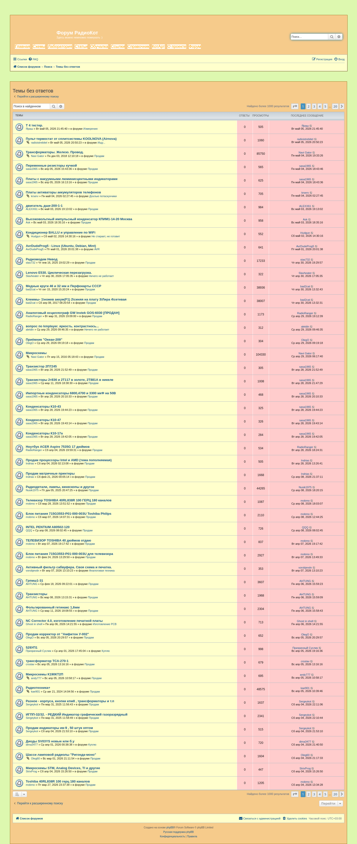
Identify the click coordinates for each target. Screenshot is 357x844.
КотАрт (158, 46)
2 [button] (308, 106)
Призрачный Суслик (38, 650)
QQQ (29, 530)
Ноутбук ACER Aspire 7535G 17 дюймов (57, 447)
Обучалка (99, 46)
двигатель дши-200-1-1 (44, 206)
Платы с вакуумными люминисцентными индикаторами (72, 179)
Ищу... (101, 142)
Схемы (39, 46)
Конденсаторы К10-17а (44, 433)
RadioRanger (34, 316)
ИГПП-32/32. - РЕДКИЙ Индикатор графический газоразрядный (76, 714)
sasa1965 (32, 168)
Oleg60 (35, 758)
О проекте (176, 46)
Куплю (106, 650)
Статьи (81, 46)
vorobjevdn (32, 570)
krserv (34, 196)
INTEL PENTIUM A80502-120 (48, 527)
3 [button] (314, 106)
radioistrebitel (39, 142)
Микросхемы (36, 353)
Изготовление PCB (105, 624)
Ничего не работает (101, 275)
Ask (28, 222)
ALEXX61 (32, 209)
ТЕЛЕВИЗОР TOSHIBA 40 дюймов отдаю (58, 540)
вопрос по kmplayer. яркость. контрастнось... (62, 326)
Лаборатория (60, 46)
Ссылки (118, 46)
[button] (294, 106)
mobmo (30, 503)
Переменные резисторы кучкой (51, 165)
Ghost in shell (34, 624)
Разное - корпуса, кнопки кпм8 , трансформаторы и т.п (70, 701)
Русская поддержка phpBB (178, 832)
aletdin (30, 329)
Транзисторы (36, 594)
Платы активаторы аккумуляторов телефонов (63, 192)
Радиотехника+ (38, 688)
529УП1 (31, 647)
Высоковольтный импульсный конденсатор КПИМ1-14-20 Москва (79, 219)
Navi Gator (37, 155)
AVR (97, 249)
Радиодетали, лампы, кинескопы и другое (60, 487)
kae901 (35, 691)
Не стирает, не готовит (105, 236)
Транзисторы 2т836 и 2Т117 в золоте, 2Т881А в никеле (69, 380)
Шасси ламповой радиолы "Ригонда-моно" (61, 754)
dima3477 (32, 744)
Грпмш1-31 (34, 580)
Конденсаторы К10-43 (43, 406)
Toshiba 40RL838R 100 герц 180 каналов (58, 781)
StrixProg (31, 771)
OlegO (30, 342)
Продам (99, 155)
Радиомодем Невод (42, 259)
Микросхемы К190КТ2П (44, 674)
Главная (22, 46)
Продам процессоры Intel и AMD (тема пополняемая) (69, 460)
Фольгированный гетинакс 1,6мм (53, 607)
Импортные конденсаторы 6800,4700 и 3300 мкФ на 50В (71, 393)
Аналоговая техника (102, 570)
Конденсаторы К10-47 (43, 420)
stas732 (30, 262)
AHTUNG (31, 583)
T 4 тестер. (34, 125)
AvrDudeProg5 (35, 249)
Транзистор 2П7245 (41, 366)
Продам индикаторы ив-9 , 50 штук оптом (59, 728)
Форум (195, 46)
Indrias (30, 463)
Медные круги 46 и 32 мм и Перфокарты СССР (63, 286)
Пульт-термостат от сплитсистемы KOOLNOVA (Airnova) (71, 139)
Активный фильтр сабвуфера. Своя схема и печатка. (69, 567)
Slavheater (32, 275)
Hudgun (36, 236)
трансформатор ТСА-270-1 (47, 661)
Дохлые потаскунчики (103, 196)
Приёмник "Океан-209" (44, 339)
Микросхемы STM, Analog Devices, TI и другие (63, 768)
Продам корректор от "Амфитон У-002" (57, 634)
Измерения (90, 128)
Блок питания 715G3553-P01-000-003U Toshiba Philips (68, 513)
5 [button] (325, 106)
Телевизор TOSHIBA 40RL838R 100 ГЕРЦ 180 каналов (69, 500)
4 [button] (320, 106)
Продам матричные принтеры (50, 473)
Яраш (29, 128)
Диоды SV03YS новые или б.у (50, 741)
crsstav (30, 664)
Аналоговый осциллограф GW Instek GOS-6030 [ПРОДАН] (72, 313)
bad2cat (30, 289)
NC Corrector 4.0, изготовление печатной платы (64, 621)
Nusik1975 (32, 490)
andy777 (36, 678)
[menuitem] (33, 59)
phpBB (170, 827)
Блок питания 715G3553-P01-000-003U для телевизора (69, 554)
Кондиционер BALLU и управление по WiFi (60, 232)
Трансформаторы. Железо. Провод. (55, 152)
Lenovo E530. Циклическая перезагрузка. (59, 272)
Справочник (138, 46)
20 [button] (335, 106)
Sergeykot (32, 704)
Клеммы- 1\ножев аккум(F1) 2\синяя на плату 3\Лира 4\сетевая (76, 299)
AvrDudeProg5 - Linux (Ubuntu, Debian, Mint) (61, 246)
